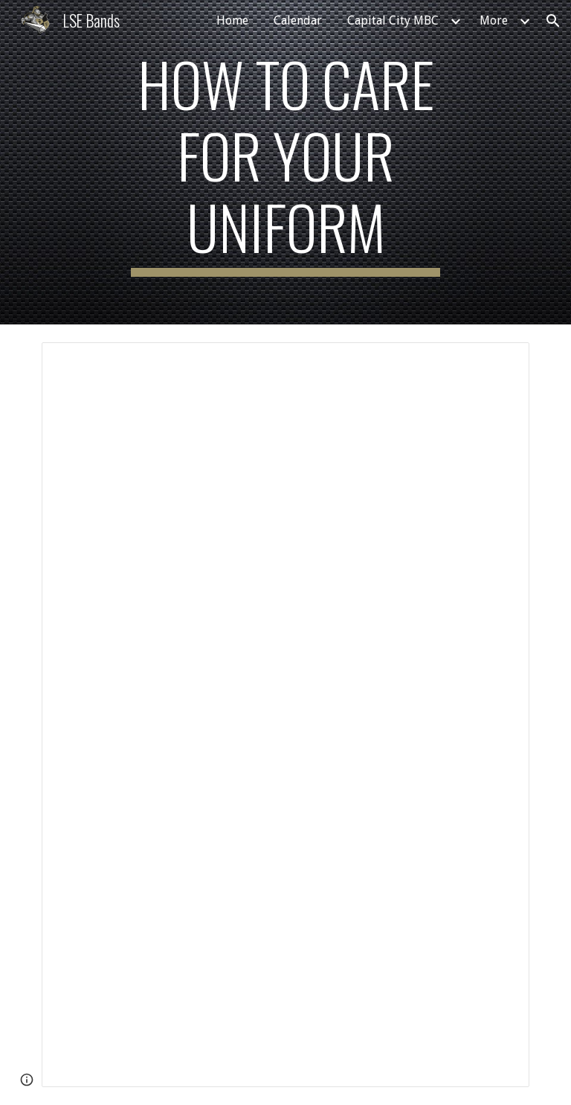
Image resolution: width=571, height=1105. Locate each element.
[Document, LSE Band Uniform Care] (285, 714)
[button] (553, 21)
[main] (285, 162)
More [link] (494, 20)
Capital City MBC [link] (393, 20)
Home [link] (232, 20)
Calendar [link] (298, 20)
